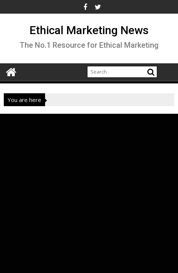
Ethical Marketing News (89, 30)
